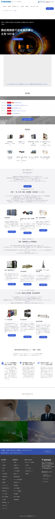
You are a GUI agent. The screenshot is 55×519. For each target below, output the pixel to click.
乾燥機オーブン (21, 141)
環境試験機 (9, 157)
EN (15, 10)
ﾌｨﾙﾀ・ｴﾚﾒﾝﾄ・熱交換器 (33, 157)
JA (13, 10)
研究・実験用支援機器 (45, 157)
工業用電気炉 (10, 141)
